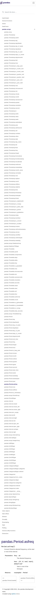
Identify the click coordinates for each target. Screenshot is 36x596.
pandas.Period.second (10, 367)
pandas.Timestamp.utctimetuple (13, 237)
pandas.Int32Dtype (9, 449)
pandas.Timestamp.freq (11, 150)
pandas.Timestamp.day (10, 40)
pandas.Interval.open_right (11, 426)
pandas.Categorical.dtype (11, 480)
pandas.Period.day (9, 319)
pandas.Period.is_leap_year (12, 350)
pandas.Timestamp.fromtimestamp (14, 159)
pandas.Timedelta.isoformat (12, 297)
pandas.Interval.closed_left (11, 406)
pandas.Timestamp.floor (11, 147)
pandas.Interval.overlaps (11, 429)
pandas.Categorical (9, 474)
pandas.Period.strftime (10, 390)
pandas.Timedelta (9, 249)
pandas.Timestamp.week (11, 119)
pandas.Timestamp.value (11, 116)
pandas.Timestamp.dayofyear (12, 49)
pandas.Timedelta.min (10, 274)
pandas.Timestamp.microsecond (13, 88)
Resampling (5, 522)
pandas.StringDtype (9, 502)
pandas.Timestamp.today (11, 215)
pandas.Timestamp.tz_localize (12, 223)
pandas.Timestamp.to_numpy (12, 204)
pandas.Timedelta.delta (10, 260)
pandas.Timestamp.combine (12, 133)
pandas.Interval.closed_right (12, 409)
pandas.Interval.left (9, 415)
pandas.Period (8, 316)
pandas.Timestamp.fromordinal (13, 156)
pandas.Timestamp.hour (11, 63)
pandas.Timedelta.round (11, 299)
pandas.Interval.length (10, 418)
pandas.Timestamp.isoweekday (13, 167)
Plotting (4, 528)
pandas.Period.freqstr (10, 344)
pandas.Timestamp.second (12, 108)
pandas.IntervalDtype (10, 437)
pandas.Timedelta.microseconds (13, 271)
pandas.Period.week (10, 373)
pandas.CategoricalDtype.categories (14, 468)
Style (3, 525)
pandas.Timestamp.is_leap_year (13, 66)
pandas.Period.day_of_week (12, 325)
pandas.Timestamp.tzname (12, 226)
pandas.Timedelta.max (10, 268)
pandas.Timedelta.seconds (11, 282)
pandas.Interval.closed (10, 404)
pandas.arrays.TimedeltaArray (12, 313)
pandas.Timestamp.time (11, 189)
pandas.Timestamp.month (11, 97)
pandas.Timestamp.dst (10, 144)
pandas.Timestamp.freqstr (11, 153)
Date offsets (5, 513)
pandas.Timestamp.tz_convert (12, 221)
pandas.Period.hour (9, 347)
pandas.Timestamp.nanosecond (13, 99)
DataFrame (5, 26)
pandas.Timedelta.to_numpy (12, 308)
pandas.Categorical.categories (12, 482)
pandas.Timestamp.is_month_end (13, 68)
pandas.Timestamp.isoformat (12, 164)
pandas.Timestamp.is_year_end (13, 80)
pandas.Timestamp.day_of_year (13, 52)
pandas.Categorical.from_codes (13, 477)
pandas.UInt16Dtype (10, 457)
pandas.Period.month (10, 356)
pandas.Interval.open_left (11, 423)
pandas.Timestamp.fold (10, 60)
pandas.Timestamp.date (11, 139)
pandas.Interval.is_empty (11, 412)
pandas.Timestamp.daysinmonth (13, 57)
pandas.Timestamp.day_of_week (13, 46)
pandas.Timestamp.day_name (12, 142)
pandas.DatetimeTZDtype (11, 246)
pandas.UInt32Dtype (10, 460)
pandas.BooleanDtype (10, 508)
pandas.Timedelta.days (10, 257)
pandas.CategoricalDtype (11, 466)
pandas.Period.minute (10, 353)
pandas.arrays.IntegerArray (12, 440)
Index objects (6, 511)
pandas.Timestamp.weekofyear (13, 122)
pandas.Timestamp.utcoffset (12, 235)
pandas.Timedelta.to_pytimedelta (13, 302)
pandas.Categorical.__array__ (12, 491)
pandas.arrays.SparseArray (12, 494)
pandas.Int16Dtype (9, 446)
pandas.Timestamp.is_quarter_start (14, 77)
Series (4, 23)
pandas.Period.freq (9, 342)
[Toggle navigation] (33, 3)
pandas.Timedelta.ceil (10, 291)
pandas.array (8, 32)
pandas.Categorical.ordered (12, 485)
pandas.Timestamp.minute (11, 94)
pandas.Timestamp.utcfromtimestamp (15, 229)
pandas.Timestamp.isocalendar (13, 161)
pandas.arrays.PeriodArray (11, 395)
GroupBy (4, 519)
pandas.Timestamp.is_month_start (14, 71)
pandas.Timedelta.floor (10, 294)
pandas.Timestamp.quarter (11, 102)
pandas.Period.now (9, 387)
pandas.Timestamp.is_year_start (13, 82)
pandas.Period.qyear (10, 364)
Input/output (5, 18)
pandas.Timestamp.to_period (12, 209)
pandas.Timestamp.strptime (12, 187)
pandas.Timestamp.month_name (13, 170)
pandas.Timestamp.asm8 (11, 37)
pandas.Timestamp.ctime (11, 136)
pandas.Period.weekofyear (11, 378)
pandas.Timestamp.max (11, 85)
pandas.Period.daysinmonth (12, 336)
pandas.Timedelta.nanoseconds (13, 277)
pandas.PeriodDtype (10, 398)
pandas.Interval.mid (9, 420)
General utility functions (8, 530)
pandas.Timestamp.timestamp (12, 192)
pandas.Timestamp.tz (10, 111)
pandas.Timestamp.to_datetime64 (14, 201)
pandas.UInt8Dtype (9, 454)
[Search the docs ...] (18, 12)
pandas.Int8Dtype (9, 443)
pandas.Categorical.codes (11, 488)
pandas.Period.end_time (11, 339)
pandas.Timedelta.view (10, 288)
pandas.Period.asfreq (10, 384)
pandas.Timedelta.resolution (12, 280)
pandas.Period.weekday (11, 375)
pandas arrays (6, 29)
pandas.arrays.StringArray (11, 499)
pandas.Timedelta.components (13, 254)
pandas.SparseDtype (10, 497)
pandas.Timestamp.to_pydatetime (13, 212)
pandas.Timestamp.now (11, 175)
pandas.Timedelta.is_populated (13, 266)
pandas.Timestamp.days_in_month (14, 54)
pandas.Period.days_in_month (12, 333)
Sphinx (14, 594)
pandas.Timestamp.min (10, 91)
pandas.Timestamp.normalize (12, 173)
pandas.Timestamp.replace (12, 178)
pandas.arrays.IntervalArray (12, 435)
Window (4, 516)
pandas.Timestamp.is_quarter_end (14, 74)
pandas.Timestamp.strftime (12, 184)
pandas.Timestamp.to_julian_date (13, 206)
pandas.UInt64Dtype (10, 463)
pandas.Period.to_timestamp (12, 392)
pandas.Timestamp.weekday (12, 240)
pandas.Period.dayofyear (11, 328)
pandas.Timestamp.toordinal (12, 218)
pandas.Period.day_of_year (12, 330)
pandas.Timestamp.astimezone (13, 128)
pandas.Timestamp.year (11, 125)
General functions (7, 20)
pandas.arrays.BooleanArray (12, 505)
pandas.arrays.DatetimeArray (12, 243)
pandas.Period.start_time (11, 370)
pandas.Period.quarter (10, 361)
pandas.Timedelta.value (11, 285)
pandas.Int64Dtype (9, 451)
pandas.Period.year (9, 381)
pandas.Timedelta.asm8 (11, 251)
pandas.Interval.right (10, 432)
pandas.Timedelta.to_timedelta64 (13, 305)
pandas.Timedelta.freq (10, 263)
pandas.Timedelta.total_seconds (13, 311)
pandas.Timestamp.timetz (11, 198)
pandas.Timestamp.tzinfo (11, 114)
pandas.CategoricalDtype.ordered (13, 471)
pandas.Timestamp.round (11, 181)
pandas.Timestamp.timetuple (12, 195)
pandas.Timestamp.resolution (12, 105)
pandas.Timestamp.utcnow (11, 232)
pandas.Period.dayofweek (11, 322)
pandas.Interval (8, 401)
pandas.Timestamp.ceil (10, 130)
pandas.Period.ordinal (10, 359)
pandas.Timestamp (9, 35)
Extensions (5, 533)
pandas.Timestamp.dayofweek (13, 43)
